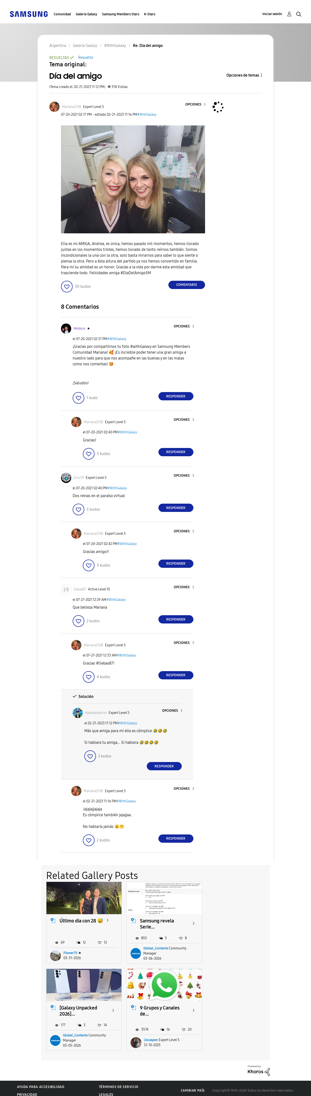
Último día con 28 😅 (81, 921)
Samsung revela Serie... (157, 924)
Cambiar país (193, 1086)
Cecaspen (70, 1036)
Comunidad (62, 14)
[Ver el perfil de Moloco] (79, 328)
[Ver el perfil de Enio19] (79, 478)
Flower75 (70, 953)
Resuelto (85, 57)
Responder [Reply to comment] (175, 396)
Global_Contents (155, 948)
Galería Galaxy (86, 14)
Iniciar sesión (272, 14)
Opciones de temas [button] (242, 75)
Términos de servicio (118, 1082)
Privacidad (27, 1090)
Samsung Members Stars (120, 14)
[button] (196, 104)
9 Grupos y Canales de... (79, 1011)
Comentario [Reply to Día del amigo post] (186, 285)
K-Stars (149, 14)
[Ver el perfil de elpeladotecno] (96, 713)
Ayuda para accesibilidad (40, 1082)
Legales (106, 1090)
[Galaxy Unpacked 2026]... (239, 924)
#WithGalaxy (146, 115)
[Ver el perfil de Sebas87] (80, 589)
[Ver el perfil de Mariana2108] (71, 107)
